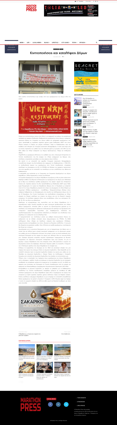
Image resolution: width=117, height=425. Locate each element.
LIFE (28, 42)
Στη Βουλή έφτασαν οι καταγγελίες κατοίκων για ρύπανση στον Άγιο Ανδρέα (62, 358)
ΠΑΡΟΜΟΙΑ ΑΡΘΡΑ (24, 341)
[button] (71, 10)
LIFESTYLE (55, 42)
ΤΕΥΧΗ (74, 42)
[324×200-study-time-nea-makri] (86, 84)
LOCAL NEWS (37, 42)
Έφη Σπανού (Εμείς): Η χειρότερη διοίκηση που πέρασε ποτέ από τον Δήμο (62, 376)
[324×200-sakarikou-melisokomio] (45, 302)
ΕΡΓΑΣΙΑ (82, 42)
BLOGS (47, 42)
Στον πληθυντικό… (66, 334)
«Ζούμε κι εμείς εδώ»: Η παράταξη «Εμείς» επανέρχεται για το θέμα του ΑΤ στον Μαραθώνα (44, 358)
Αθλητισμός (85, 136)
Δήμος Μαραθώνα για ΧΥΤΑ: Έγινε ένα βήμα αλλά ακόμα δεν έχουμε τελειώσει (26, 358)
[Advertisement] (58, 29)
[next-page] (22, 382)
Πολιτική (61, 49)
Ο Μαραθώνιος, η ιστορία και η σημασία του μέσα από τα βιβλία (30, 334)
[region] (71, 10)
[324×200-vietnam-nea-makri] (45, 118)
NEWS (22, 42)
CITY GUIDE (65, 42)
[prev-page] (20, 382)
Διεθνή (84, 126)
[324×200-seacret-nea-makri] (86, 69)
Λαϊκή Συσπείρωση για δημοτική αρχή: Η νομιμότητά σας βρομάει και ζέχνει (26, 376)
